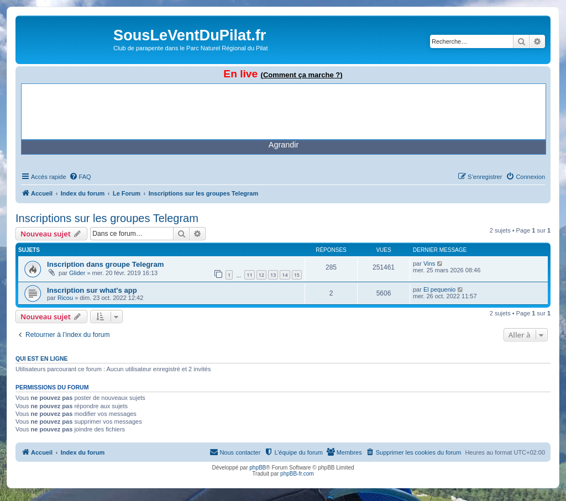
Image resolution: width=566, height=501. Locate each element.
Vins (429, 263)
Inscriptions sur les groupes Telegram (106, 218)
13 (273, 274)
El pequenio (439, 289)
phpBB (257, 468)
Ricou (65, 297)
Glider (77, 273)
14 (284, 274)
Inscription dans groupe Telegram (105, 264)
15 (297, 274)
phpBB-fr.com (297, 474)
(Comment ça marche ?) (302, 75)
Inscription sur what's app (92, 290)
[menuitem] (80, 176)
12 (261, 274)
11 (249, 274)
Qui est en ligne (41, 358)
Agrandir (283, 144)
